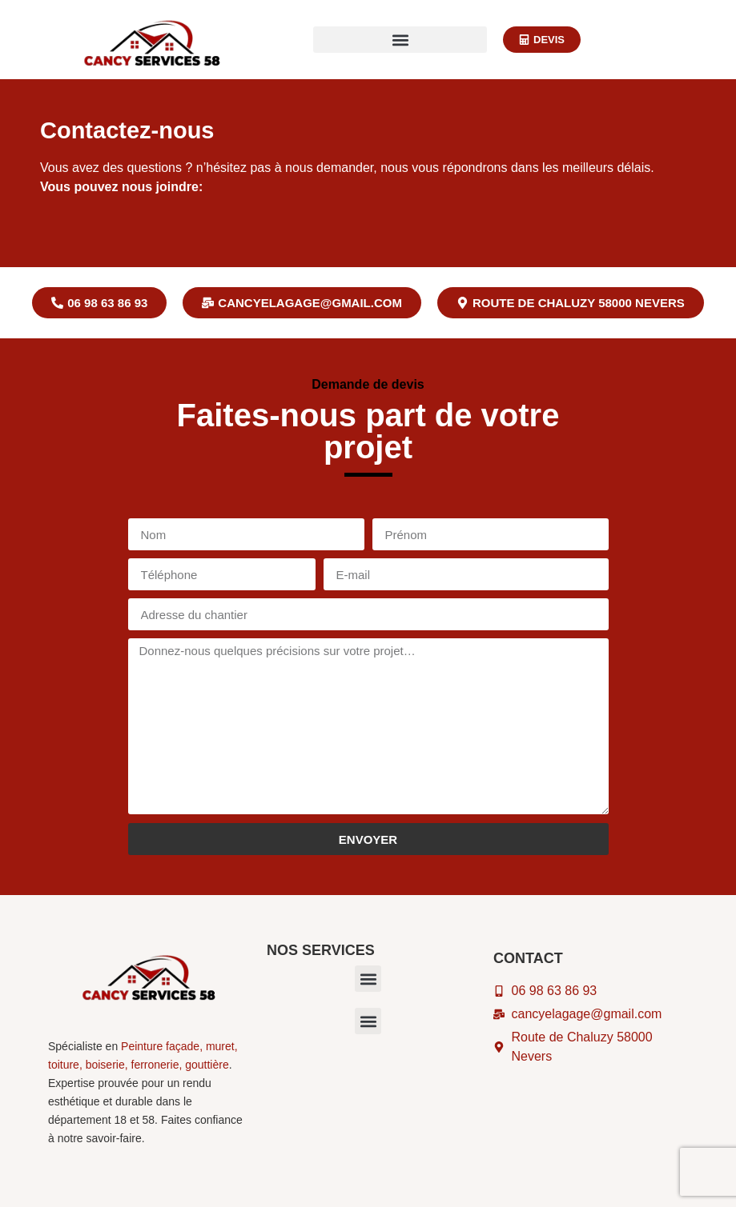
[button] (400, 39)
